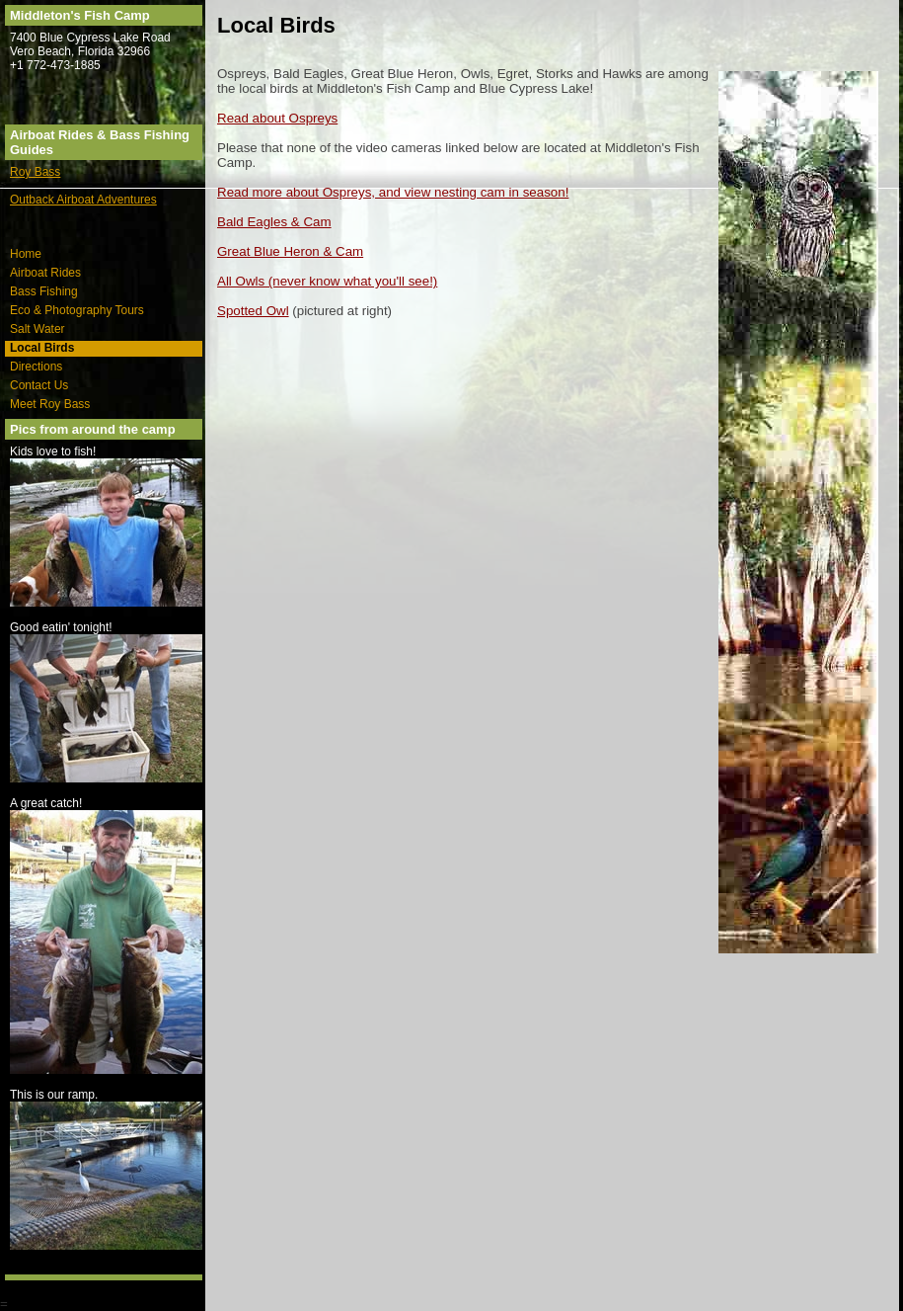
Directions (36, 366)
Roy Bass (35, 172)
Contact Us (39, 385)
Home (25, 254)
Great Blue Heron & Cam (290, 251)
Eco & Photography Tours (77, 310)
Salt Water (37, 329)
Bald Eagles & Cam (274, 221)
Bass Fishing (44, 291)
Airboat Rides (45, 273)
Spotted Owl (253, 310)
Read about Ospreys (277, 118)
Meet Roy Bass (50, 404)
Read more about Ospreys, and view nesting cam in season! (392, 192)
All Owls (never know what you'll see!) (327, 281)
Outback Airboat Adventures (83, 199)
